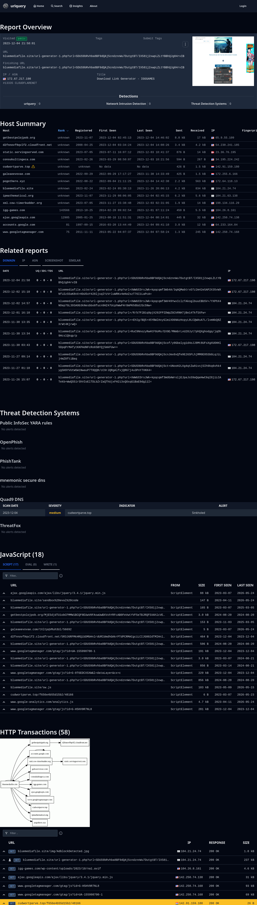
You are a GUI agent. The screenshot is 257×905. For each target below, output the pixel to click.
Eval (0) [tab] (31, 564)
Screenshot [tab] (54, 260)
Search (56, 6)
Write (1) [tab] (50, 564)
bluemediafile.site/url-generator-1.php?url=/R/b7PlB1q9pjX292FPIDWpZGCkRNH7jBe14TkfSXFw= (132, 312)
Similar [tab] (75, 260)
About (93, 6)
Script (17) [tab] (10, 564)
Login (243, 6)
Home (39, 6)
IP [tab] (23, 260)
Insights (76, 6)
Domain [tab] (9, 260)
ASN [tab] (35, 260)
